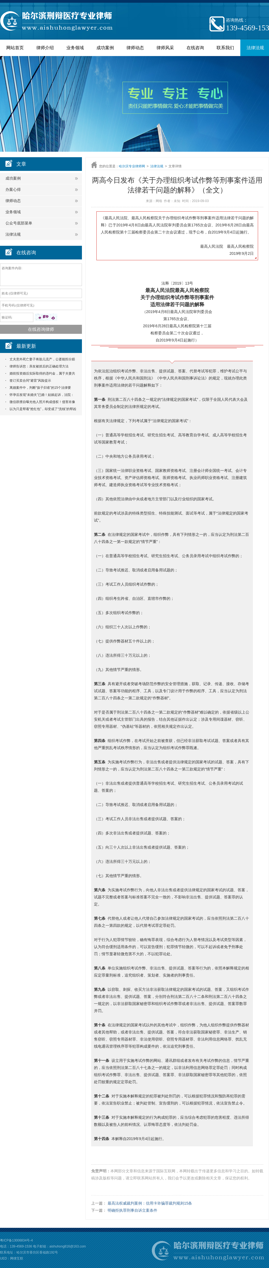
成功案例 (105, 47)
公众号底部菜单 (18, 223)
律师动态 (135, 47)
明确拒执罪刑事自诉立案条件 (132, 1210)
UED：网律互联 (11, 1258)
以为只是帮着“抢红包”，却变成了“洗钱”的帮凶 (43, 409)
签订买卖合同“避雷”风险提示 (30, 380)
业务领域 (75, 47)
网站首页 (15, 47)
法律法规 (13, 234)
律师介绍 (45, 47)
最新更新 (26, 346)
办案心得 (13, 190)
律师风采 (165, 47)
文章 (21, 164)
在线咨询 (195, 47)
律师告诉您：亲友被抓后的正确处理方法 (39, 366)
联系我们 (225, 47)
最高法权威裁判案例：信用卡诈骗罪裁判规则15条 (150, 1203)
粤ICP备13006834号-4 (16, 1240)
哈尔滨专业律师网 (132, 166)
